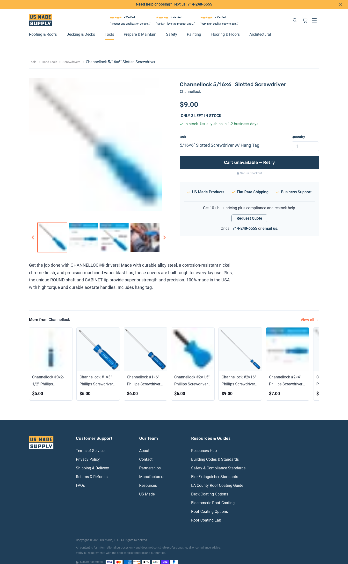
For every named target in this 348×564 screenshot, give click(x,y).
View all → (310, 312)
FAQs (80, 478)
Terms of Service (90, 443)
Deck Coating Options (209, 486)
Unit (183, 129)
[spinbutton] (305, 138)
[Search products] (295, 12)
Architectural (260, 27)
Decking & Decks (80, 27)
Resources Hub (204, 443)
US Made (147, 486)
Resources (148, 478)
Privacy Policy (88, 452)
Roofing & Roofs (43, 27)
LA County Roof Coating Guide (217, 478)
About (144, 443)
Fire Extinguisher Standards (214, 469)
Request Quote (249, 211)
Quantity (298, 129)
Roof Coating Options (209, 504)
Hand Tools (49, 54)
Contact (145, 452)
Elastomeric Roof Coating (213, 495)
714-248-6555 (244, 220)
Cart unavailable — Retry (249, 154)
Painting (194, 27)
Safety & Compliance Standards (218, 460)
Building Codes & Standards (215, 452)
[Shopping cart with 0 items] (304, 12)
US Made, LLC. (110, 532)
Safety (171, 27)
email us (269, 220)
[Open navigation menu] (314, 12)
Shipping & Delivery (92, 460)
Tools (109, 27)
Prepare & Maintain (140, 27)
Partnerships (150, 460)
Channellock (190, 84)
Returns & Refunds (92, 469)
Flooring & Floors (225, 27)
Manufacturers (151, 469)
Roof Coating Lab (206, 512)
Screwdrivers (71, 54)
